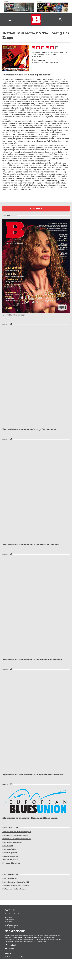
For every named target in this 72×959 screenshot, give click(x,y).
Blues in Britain (7, 846)
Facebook (36, 209)
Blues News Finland (9, 849)
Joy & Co (23, 957)
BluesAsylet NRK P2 (9, 878)
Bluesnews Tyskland (9, 853)
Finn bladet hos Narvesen (13, 315)
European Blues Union (10, 856)
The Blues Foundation (10, 859)
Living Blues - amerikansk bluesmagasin (16, 839)
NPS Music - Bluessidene (11, 863)
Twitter (9, 949)
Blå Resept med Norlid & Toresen (14, 889)
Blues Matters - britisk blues (12, 842)
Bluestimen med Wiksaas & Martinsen (15, 885)
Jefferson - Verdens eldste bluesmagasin (16, 832)
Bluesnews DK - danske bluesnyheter (15, 835)
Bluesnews (36, 19)
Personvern (8, 953)
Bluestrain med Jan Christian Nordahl (15, 882)
